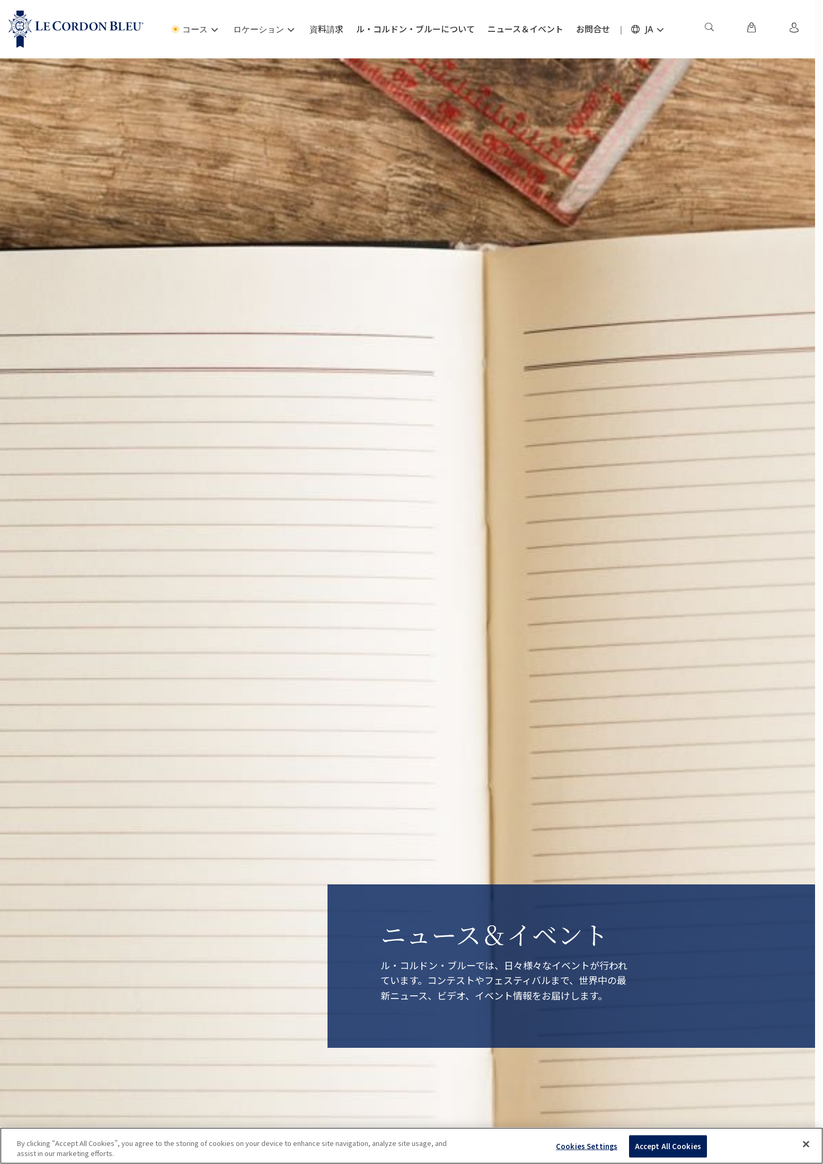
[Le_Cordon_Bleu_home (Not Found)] (76, 29)
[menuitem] (709, 29)
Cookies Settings (586, 1146)
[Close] (806, 1144)
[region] (411, 1145)
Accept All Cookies (668, 1146)
